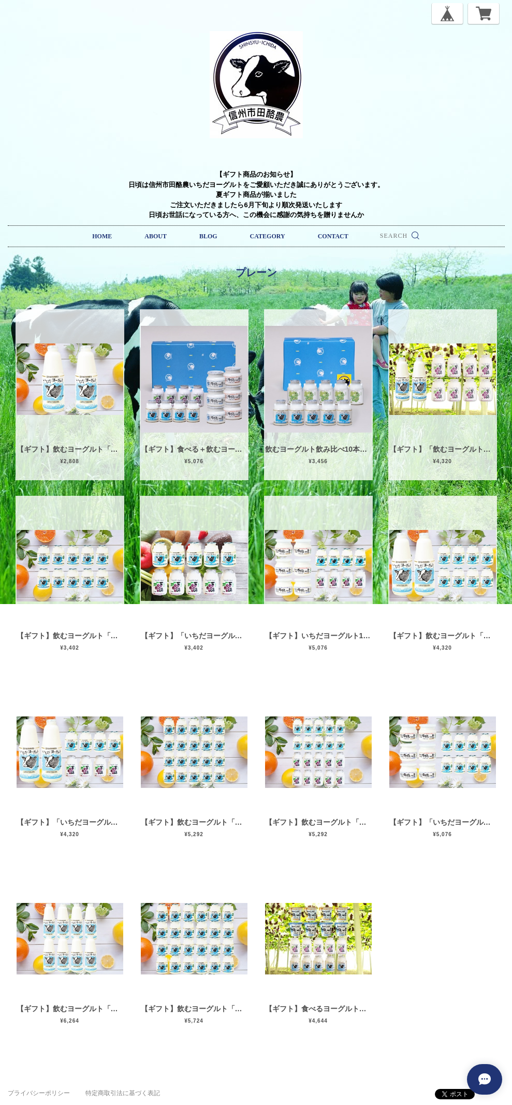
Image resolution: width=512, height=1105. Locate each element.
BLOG (208, 236)
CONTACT (333, 236)
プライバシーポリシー (39, 1093)
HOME (102, 236)
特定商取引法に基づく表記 (122, 1093)
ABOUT (155, 236)
